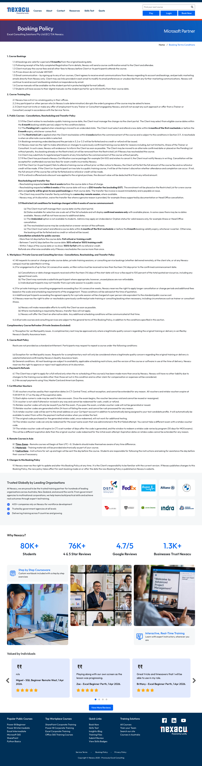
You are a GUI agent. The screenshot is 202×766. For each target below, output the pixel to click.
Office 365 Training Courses (59, 734)
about (49, 10)
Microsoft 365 (14, 734)
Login (169, 13)
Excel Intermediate (16, 731)
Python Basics (14, 741)
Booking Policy (101, 752)
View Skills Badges (98, 741)
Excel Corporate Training (57, 731)
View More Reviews (101, 707)
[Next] (194, 681)
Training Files (95, 734)
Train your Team (128, 727)
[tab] (95, 699)
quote (102, 10)
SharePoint (12, 738)
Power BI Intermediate (18, 727)
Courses (38, 10)
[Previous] (7, 681)
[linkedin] (174, 720)
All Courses (125, 724)
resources (74, 10)
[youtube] (183, 720)
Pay (151, 13)
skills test (89, 10)
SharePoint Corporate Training (60, 724)
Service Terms (81, 752)
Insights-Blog (95, 731)
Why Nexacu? (16, 535)
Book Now (187, 13)
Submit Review (96, 738)
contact (61, 10)
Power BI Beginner (16, 724)
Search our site (127, 731)
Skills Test (94, 727)
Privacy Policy (120, 752)
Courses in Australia (130, 734)
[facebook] (164, 720)
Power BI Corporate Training (59, 727)
